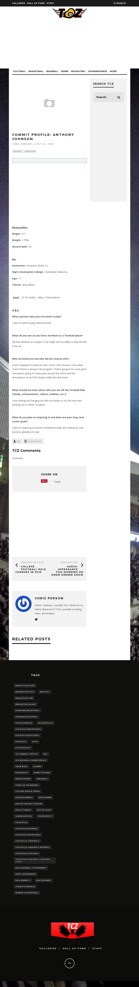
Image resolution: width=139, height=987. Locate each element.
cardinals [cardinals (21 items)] (42, 781)
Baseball (52, 71)
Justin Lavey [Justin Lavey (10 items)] (44, 813)
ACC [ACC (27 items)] (45, 756)
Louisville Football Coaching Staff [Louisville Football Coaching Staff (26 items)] (33, 865)
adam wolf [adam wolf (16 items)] (22, 769)
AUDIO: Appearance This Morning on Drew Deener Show (67, 571)
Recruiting (78, 71)
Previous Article (32, 563)
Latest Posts (34, 441)
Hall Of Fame (36, 3)
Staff (50, 3)
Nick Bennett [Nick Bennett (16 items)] (23, 885)
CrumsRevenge (97, 71)
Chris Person (22, 144)
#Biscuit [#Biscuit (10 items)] (45, 692)
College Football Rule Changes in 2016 (30, 570)
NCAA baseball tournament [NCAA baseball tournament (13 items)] (31, 873)
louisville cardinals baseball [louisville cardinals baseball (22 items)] (33, 851)
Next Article (69, 563)
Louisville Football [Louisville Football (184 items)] (27, 858)
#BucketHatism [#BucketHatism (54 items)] (24, 699)
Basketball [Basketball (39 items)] (22, 775)
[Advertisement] (69, 45)
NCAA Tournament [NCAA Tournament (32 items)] (26, 879)
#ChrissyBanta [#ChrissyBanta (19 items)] (24, 724)
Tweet (57, 482)
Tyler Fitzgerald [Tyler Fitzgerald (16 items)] (25, 892)
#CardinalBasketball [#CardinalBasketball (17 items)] (27, 711)
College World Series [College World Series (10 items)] (28, 794)
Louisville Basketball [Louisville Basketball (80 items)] (28, 839)
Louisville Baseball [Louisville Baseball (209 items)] (27, 832)
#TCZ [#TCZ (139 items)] (35, 743)
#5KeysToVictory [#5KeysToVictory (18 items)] (25, 686)
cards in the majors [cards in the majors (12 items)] (27, 788)
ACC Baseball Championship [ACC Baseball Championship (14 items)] (31, 762)
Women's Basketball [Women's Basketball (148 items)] (27, 898)
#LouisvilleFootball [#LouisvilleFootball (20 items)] (27, 737)
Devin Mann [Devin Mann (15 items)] (45, 800)
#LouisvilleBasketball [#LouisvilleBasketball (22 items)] (28, 730)
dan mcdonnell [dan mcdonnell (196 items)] (24, 800)
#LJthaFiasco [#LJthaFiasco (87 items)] (45, 724)
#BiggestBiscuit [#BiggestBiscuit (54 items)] (25, 692)
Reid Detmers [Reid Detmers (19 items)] (43, 885)
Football (19, 71)
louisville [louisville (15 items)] (21, 826)
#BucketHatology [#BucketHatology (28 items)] (26, 705)
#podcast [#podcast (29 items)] (21, 743)
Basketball (36, 71)
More (113, 71)
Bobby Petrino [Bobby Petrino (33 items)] (42, 775)
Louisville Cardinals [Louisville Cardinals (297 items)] (27, 845)
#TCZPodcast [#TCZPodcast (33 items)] (23, 749)
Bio (18, 441)
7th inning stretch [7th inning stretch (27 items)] (27, 756)
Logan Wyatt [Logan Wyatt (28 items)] (45, 819)
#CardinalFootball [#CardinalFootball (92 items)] (27, 718)
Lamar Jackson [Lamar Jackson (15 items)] (24, 819)
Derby (64, 71)
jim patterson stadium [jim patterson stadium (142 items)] (29, 807)
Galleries (18, 3)
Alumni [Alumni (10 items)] (37, 769)
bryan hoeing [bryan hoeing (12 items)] (23, 781)
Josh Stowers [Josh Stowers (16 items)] (23, 813)
